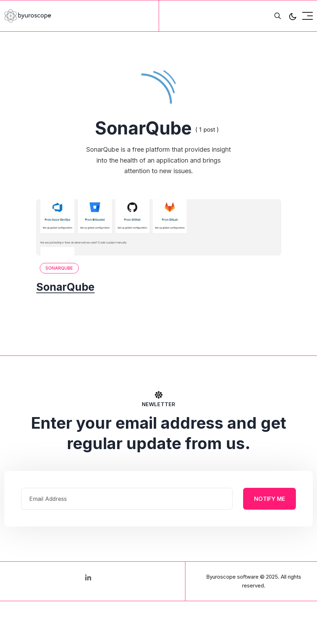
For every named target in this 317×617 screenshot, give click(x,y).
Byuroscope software (232, 576)
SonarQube (59, 268)
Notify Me (269, 498)
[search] (277, 15)
